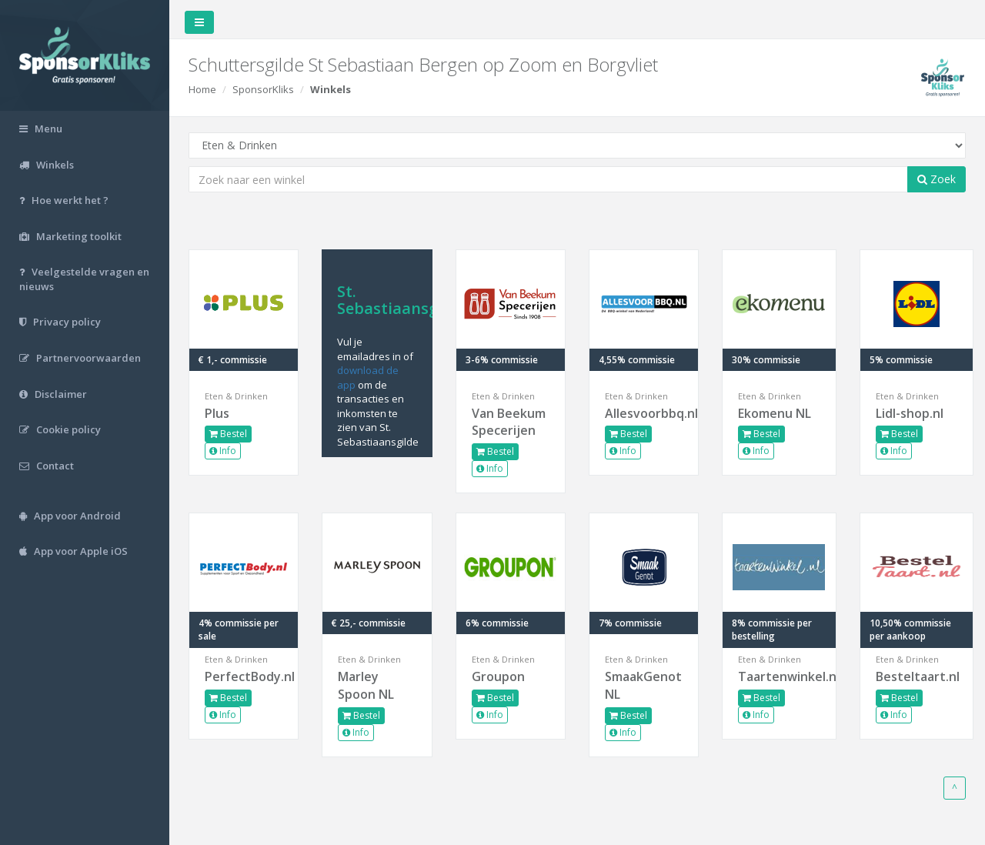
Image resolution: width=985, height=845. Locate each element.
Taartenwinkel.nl (779, 676)
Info (222, 450)
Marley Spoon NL (366, 685)
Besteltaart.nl (916, 676)
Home (202, 89)
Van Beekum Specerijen (509, 422)
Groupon (498, 676)
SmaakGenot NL (643, 685)
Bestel (228, 433)
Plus (217, 413)
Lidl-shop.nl (909, 413)
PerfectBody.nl (243, 676)
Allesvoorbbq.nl (644, 413)
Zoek (936, 179)
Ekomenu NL (774, 413)
